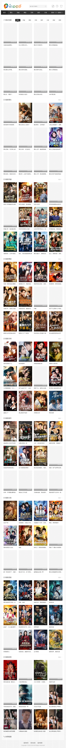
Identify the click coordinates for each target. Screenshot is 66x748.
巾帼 (35, 308)
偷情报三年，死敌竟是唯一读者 (27, 284)
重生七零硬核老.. (53, 69)
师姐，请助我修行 (54, 522)
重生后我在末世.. (38, 94)
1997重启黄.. (52, 94)
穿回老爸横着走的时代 (55, 204)
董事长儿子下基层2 (24, 333)
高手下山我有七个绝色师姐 (56, 308)
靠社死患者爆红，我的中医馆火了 (43, 467)
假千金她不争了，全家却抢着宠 (27, 388)
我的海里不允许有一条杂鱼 (56, 492)
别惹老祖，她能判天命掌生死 (26, 651)
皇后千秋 (6, 522)
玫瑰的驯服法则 (38, 363)
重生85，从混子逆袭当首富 (26, 174)
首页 (4, 12)
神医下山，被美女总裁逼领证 (42, 388)
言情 (32, 12)
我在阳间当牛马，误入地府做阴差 (28, 627)
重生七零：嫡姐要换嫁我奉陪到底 (43, 149)
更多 (60, 100)
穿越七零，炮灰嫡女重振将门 (11, 229)
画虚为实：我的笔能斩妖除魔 (42, 602)
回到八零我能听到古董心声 (11, 204)
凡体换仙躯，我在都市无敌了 (42, 492)
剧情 (60, 20)
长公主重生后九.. (23, 45)
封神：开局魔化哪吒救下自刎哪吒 (13, 492)
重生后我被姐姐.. (53, 45)
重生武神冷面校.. (23, 69)
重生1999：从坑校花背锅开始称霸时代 (29, 149)
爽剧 (25, 12)
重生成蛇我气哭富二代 (10, 602)
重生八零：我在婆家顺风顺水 (42, 174)
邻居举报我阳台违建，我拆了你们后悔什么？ (31, 229)
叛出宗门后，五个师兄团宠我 (26, 572)
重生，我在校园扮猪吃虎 (25, 253)
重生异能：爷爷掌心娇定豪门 (11, 149)
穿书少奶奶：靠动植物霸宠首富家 (28, 204)
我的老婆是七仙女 (8, 547)
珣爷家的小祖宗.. (23, 94)
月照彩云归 (37, 412)
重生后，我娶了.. (8, 94)
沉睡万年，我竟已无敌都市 (11, 308)
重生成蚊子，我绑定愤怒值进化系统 (43, 253)
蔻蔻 (20, 547)
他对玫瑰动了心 (8, 363)
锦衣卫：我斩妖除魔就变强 (41, 547)
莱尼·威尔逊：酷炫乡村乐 (10, 682)
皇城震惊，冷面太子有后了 (26, 522)
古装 (45, 12)
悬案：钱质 (22, 602)
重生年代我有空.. (38, 45)
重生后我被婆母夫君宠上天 (56, 572)
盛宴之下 (6, 412)
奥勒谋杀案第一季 (23, 706)
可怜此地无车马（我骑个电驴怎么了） (14, 706)
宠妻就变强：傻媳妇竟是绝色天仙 (28, 308)
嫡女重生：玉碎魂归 (39, 124)
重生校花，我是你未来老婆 (11, 174)
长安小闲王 (37, 204)
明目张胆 (51, 412)
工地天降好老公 (23, 682)
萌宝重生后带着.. (8, 69)
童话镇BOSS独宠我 (9, 124)
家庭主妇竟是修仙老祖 (10, 333)
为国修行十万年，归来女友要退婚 (43, 522)
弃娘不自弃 (52, 682)
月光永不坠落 (37, 706)
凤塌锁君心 (7, 651)
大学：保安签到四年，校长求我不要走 (44, 443)
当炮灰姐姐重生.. (8, 45)
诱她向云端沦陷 (53, 363)
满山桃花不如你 (23, 412)
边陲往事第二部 (23, 443)
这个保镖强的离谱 (23, 467)
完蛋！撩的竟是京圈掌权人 (11, 284)
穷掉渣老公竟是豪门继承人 (41, 333)
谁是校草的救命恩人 (9, 467)
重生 (11, 12)
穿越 (18, 12)
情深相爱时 (22, 363)
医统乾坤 (51, 602)
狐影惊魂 (51, 627)
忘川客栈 (36, 651)
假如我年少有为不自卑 (10, 443)
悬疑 (54, 20)
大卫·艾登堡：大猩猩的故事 (41, 682)
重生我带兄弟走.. (38, 69)
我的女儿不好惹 (23, 492)
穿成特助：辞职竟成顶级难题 (57, 284)
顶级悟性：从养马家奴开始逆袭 (12, 253)
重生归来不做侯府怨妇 (55, 174)
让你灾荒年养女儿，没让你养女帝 (43, 229)
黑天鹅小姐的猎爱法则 (55, 388)
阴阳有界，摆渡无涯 (54, 651)
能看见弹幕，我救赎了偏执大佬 (57, 443)
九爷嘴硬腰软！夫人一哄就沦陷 (12, 388)
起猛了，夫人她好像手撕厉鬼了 (12, 627)
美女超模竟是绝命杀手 (55, 333)
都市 (38, 12)
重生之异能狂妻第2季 (55, 149)
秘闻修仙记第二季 (38, 572)
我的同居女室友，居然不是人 (42, 284)
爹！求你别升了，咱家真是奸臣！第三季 (14, 572)
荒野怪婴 (36, 627)
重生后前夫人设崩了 (24, 124)
